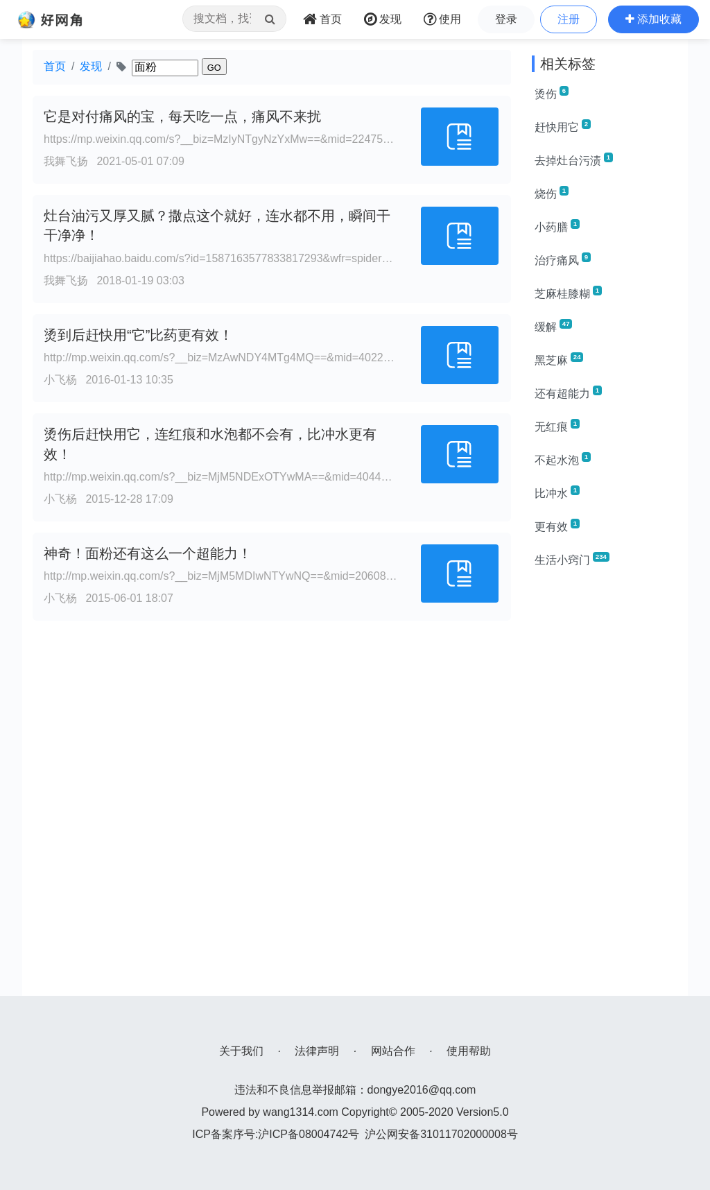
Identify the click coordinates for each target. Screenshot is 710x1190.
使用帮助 (469, 1051)
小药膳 (557, 226)
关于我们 (241, 1051)
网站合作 (393, 1051)
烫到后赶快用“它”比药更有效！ (138, 335)
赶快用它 (563, 126)
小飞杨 (60, 380)
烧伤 (552, 193)
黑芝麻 (559, 359)
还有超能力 (568, 392)
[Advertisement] (604, 788)
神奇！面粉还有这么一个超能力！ (148, 553)
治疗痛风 (563, 259)
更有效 (557, 526)
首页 (55, 66)
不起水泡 (563, 459)
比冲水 (557, 492)
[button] (653, 19)
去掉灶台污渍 (574, 159)
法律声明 (317, 1051)
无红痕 (557, 426)
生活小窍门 (572, 559)
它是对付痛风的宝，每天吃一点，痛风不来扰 (182, 116)
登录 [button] (506, 19)
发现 (91, 66)
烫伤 (552, 93)
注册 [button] (568, 19)
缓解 (553, 326)
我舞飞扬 (66, 161)
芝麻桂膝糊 (568, 293)
